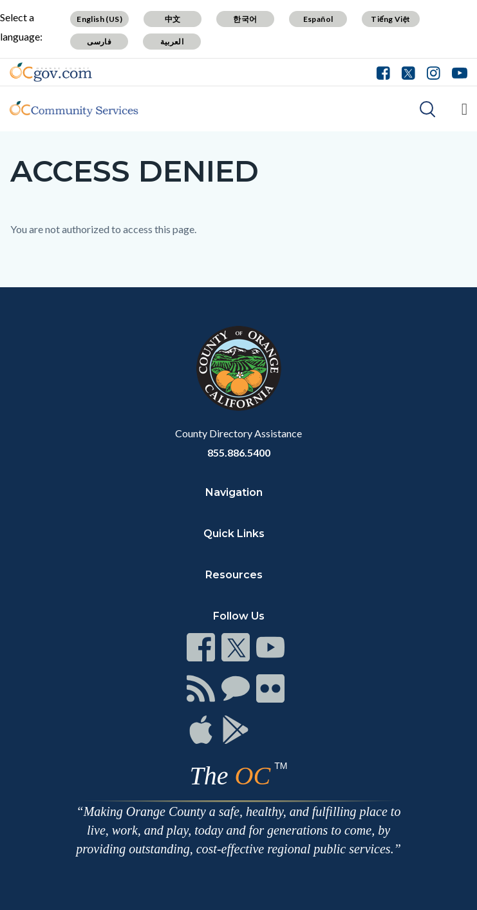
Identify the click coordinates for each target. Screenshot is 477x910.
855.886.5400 (238, 452)
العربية (171, 41)
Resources (234, 575)
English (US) (99, 19)
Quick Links (234, 533)
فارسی (99, 41)
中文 (173, 19)
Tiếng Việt (391, 19)
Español (318, 19)
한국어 (245, 19)
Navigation (234, 492)
